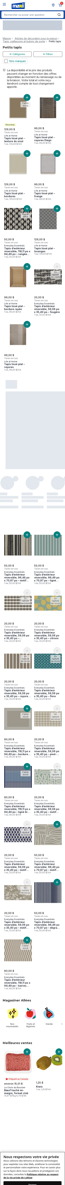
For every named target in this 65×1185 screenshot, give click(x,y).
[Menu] (4, 4)
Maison (7, 38)
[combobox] (32, 14)
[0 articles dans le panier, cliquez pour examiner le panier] (61, 5)
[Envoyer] (59, 14)
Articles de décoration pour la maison (36, 38)
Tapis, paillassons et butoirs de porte (24, 41)
